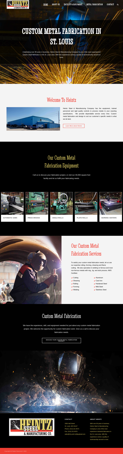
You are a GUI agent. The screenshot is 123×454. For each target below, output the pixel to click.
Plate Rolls (82, 218)
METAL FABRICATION (94, 5)
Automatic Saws (10, 218)
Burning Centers (109, 218)
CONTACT (110, 5)
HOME (45, 5)
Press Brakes (34, 218)
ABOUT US (56, 5)
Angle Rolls (57, 218)
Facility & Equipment (73, 5)
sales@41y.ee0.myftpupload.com (75, 434)
